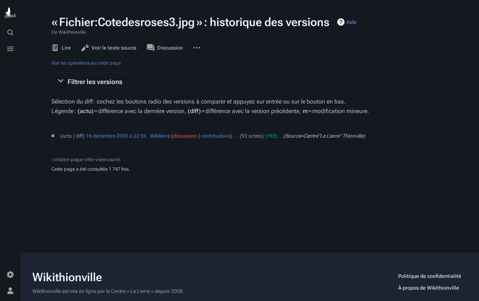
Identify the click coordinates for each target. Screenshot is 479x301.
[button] (250, 81)
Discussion (165, 47)
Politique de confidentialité (429, 276)
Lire (61, 47)
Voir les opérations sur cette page (86, 63)
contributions (216, 136)
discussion (185, 136)
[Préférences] (10, 274)
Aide (351, 22)
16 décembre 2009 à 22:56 (116, 136)
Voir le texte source (109, 47)
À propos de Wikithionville (428, 288)
